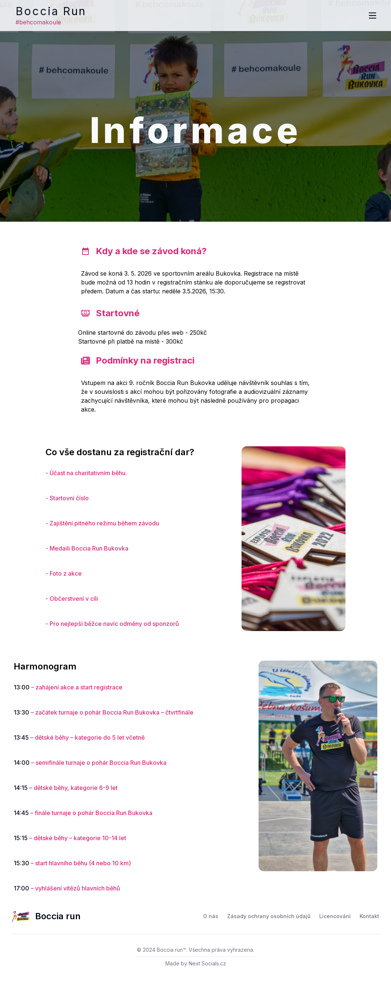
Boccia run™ (171, 950)
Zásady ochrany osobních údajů (268, 916)
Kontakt (369, 916)
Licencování (335, 916)
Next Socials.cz (207, 963)
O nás (210, 916)
